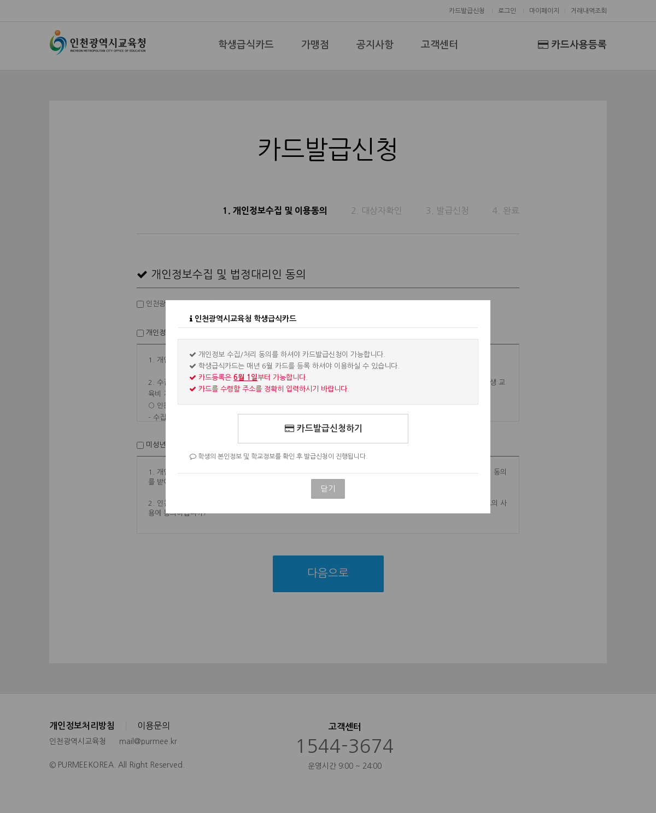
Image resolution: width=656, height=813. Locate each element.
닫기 (328, 489)
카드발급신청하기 (323, 428)
